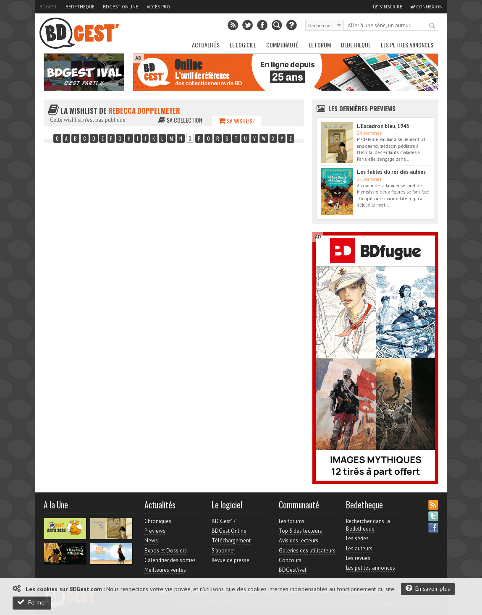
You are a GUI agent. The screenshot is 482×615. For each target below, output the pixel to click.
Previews (154, 530)
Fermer (32, 602)
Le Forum (320, 44)
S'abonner (223, 550)
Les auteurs (359, 548)
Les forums (291, 521)
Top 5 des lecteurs (300, 530)
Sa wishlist (236, 120)
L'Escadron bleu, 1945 (383, 126)
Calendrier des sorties (170, 560)
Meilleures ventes (165, 569)
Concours (290, 560)
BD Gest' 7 (224, 521)
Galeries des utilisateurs (307, 550)
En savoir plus (428, 588)
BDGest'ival (292, 569)
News (151, 540)
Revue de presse (230, 560)
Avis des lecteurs (298, 540)
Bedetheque (79, 7)
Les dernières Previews (362, 108)
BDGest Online (120, 7)
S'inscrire (387, 7)
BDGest (48, 7)
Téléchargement (231, 540)
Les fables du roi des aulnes (391, 171)
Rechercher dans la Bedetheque (368, 525)
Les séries (357, 538)
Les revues (358, 558)
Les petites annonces (407, 44)
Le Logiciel (243, 44)
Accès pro (158, 7)
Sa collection (180, 119)
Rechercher (432, 26)
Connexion (427, 7)
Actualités (206, 44)
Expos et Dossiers (165, 550)
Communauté (282, 44)
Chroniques (157, 521)
